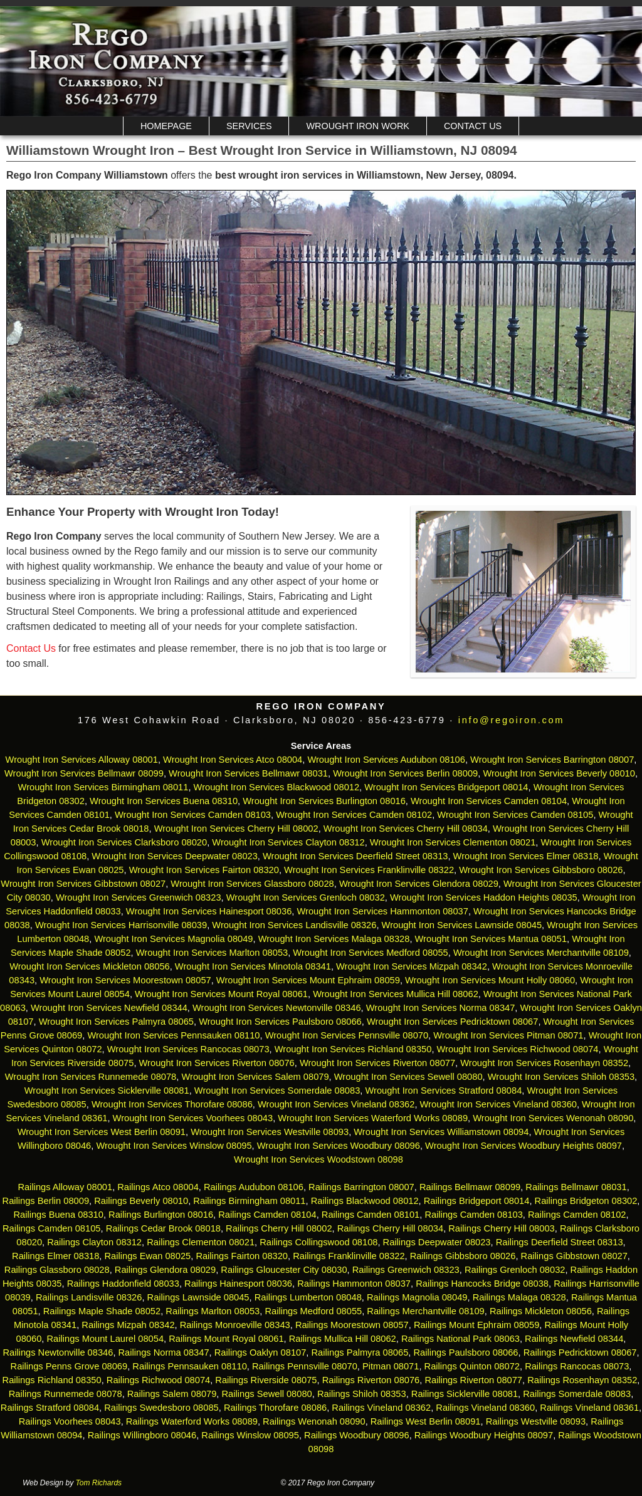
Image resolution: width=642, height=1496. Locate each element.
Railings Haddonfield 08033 (123, 1284)
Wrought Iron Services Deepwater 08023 (175, 856)
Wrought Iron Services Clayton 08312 (288, 842)
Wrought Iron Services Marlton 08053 (212, 953)
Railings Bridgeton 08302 (586, 1201)
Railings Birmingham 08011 (249, 1201)
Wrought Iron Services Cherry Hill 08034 (406, 829)
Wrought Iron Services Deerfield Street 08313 (355, 856)
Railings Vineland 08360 (485, 1408)
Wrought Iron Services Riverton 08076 (217, 1063)
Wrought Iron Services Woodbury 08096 (338, 1146)
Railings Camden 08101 (370, 1215)
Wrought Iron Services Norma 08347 (440, 1008)
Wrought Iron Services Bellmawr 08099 (84, 773)
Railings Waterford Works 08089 (192, 1421)
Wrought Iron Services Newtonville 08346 (276, 1008)
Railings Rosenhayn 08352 (582, 1380)
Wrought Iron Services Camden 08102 (354, 815)
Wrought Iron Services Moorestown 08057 (125, 980)
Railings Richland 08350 (52, 1380)
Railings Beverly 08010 (141, 1201)
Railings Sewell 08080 (267, 1394)
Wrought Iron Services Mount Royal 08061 (221, 994)
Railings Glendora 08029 (165, 1270)
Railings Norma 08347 (163, 1352)
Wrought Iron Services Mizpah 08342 (411, 966)
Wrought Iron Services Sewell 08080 (408, 1077)
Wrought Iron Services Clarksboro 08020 (124, 842)
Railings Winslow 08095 (250, 1435)
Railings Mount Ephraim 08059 (476, 1325)
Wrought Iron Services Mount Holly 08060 (490, 980)
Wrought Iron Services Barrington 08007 (552, 760)
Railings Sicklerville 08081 (464, 1394)
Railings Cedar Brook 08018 (163, 1228)
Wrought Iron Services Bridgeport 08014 (446, 787)
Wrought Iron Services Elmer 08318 (526, 856)
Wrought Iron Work (357, 126)
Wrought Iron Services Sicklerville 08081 (106, 1090)
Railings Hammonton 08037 (354, 1284)
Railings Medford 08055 (313, 1311)
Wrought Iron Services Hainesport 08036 (209, 911)
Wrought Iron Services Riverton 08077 (377, 1063)
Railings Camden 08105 (51, 1228)
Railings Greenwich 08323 (406, 1270)
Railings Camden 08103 (473, 1215)
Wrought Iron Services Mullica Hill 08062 (395, 994)
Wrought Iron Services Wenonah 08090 (553, 1118)
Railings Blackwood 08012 (365, 1201)
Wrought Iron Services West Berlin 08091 (102, 1132)
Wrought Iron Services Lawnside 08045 (462, 925)
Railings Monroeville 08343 (235, 1325)
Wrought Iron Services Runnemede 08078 (90, 1077)
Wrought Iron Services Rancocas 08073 (188, 1049)
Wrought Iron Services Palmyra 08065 (116, 1022)
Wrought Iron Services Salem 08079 (255, 1077)
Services (249, 126)
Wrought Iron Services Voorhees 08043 (193, 1118)
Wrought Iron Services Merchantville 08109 (541, 953)
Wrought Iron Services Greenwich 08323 (138, 897)
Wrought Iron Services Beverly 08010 (559, 773)
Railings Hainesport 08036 (238, 1284)
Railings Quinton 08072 (472, 1366)
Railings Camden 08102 (577, 1215)
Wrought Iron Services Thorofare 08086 (172, 1104)
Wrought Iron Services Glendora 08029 (418, 884)
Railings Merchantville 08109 (425, 1311)
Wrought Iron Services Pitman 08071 (508, 1035)
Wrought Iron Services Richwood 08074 (518, 1049)
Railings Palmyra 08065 (360, 1352)
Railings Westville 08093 (536, 1421)
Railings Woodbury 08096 (356, 1435)
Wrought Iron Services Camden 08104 (489, 801)
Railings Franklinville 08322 (348, 1256)
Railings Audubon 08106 (253, 1187)
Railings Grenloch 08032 (515, 1270)
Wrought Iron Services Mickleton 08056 (89, 966)
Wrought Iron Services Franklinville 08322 (369, 870)
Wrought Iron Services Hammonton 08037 (382, 911)
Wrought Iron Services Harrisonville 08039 (121, 925)
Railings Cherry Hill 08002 (279, 1228)
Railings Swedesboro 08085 (161, 1408)
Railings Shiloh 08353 (361, 1394)
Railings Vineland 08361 (589, 1408)
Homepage (166, 126)
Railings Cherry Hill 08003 (501, 1228)
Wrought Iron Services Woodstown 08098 (318, 1159)
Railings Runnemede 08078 (65, 1394)
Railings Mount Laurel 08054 (105, 1339)
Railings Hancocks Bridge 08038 (482, 1284)
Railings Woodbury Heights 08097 (483, 1435)
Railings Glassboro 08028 (57, 1270)
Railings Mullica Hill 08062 (342, 1339)
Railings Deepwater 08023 (437, 1242)
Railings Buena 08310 (58, 1215)
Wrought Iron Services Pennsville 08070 (346, 1035)
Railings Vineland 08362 (381, 1408)
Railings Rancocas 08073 (577, 1366)
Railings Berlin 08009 (46, 1201)
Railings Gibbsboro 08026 (463, 1256)
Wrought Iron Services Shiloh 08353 (561, 1077)
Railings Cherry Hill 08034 (390, 1228)
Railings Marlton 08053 (213, 1311)
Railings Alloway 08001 (63, 1187)
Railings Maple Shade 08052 (101, 1311)
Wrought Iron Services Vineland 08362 (336, 1104)
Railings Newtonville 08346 (58, 1352)
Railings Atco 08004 (158, 1187)
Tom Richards (99, 1482)
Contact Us (473, 126)
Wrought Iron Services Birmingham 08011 (103, 787)
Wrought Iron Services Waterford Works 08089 (373, 1118)
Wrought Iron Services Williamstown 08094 (441, 1132)
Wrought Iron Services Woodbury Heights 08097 (523, 1146)
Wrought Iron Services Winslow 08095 (173, 1146)
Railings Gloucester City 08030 (284, 1270)
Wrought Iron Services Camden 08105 (515, 815)
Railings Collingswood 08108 (318, 1242)
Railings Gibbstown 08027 (574, 1256)
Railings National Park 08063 (460, 1339)
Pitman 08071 (390, 1366)
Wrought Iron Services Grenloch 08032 (305, 897)
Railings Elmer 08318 (55, 1256)
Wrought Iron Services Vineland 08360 (498, 1104)
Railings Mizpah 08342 (128, 1325)
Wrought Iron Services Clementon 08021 (453, 842)
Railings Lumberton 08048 (308, 1297)
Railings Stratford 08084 (50, 1408)
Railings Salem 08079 (172, 1394)
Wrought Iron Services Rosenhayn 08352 (544, 1063)
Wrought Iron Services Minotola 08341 (253, 966)
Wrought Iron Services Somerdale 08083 (277, 1090)
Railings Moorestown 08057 (352, 1325)
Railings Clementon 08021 (201, 1242)
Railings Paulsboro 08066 (465, 1352)
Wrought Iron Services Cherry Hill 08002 (236, 829)
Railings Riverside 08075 (266, 1380)
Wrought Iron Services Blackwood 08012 (277, 787)
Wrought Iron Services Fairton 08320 (204, 870)
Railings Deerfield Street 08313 (559, 1242)
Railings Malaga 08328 (519, 1297)
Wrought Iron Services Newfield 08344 (109, 1008)
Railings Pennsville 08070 (304, 1366)
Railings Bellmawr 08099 (469, 1187)
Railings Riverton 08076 (371, 1380)
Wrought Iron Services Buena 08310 (164, 801)
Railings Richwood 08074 (158, 1380)
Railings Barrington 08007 (361, 1187)
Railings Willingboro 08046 (142, 1435)
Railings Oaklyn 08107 (260, 1352)
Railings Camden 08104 (267, 1215)
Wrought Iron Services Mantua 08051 (491, 939)
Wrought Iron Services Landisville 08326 (294, 925)
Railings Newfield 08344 (574, 1339)
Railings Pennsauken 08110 (189, 1366)
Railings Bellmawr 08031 (575, 1187)
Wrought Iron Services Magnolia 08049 (173, 939)
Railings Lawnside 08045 (198, 1297)
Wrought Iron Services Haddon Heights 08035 (483, 897)
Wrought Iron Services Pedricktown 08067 (452, 1022)
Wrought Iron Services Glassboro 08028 (252, 884)
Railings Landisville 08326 (89, 1297)
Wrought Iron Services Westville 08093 (270, 1132)
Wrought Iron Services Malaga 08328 (334, 939)
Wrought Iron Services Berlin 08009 (405, 773)
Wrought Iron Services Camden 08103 (193, 815)
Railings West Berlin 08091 (426, 1421)
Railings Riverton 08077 (473, 1380)
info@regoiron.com (511, 720)
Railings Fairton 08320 (242, 1256)
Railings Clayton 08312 (94, 1242)
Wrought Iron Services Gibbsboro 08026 (541, 870)
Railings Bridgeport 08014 (477, 1201)
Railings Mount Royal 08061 (226, 1339)
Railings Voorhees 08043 (70, 1421)
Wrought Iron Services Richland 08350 (353, 1049)
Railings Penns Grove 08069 (69, 1366)
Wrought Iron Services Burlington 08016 (324, 801)
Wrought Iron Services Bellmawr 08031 (248, 773)
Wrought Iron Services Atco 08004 (232, 760)
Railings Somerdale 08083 (577, 1394)
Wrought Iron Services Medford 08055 (370, 953)
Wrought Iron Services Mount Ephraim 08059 (308, 980)
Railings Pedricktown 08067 (580, 1352)
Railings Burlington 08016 (160, 1215)
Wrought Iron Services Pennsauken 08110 (173, 1035)
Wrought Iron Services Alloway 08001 (82, 760)
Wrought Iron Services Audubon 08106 (386, 760)
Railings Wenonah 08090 (314, 1421)
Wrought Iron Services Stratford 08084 (443, 1090)
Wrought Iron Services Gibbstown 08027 (83, 884)
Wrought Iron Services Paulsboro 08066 (280, 1022)
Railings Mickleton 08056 (541, 1311)
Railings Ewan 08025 (148, 1256)
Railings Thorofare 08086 (275, 1408)
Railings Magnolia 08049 (417, 1297)
